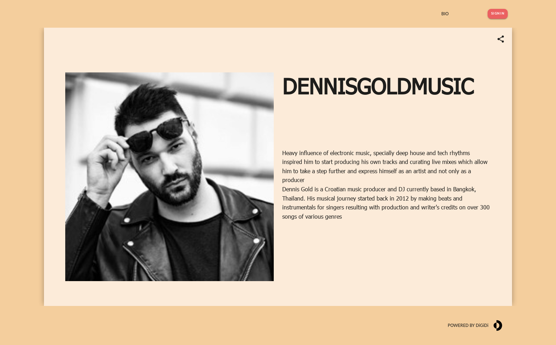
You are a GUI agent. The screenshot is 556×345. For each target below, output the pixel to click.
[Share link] (500, 39)
